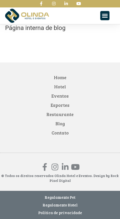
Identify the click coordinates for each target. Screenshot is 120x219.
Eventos (60, 96)
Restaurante (60, 114)
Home (60, 77)
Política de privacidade (60, 212)
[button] (104, 15)
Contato (60, 133)
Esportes (60, 105)
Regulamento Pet (60, 197)
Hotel (60, 87)
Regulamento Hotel (60, 204)
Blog (60, 123)
